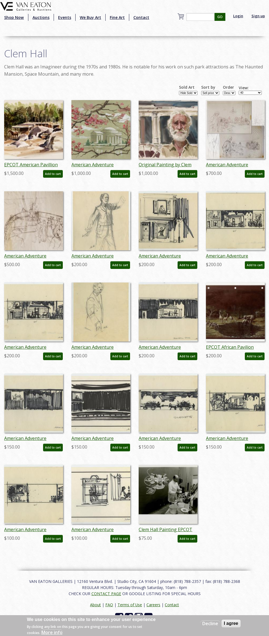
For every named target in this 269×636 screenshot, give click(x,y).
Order (228, 87)
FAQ (109, 604)
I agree (231, 623)
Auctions (41, 17)
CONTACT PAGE (106, 593)
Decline (210, 623)
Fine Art (117, 17)
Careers (153, 604)
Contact (141, 17)
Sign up (258, 15)
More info (52, 632)
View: (244, 88)
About (95, 604)
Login (238, 15)
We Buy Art (90, 17)
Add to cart (53, 174)
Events (64, 17)
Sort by (208, 87)
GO (220, 16)
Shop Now (14, 17)
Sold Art (187, 87)
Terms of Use (130, 604)
